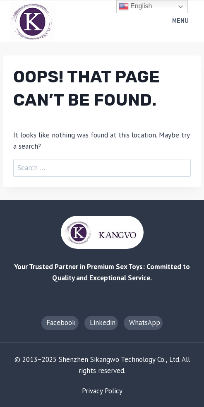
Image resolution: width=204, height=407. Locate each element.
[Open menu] (181, 21)
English (135, 7)
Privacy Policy (102, 390)
